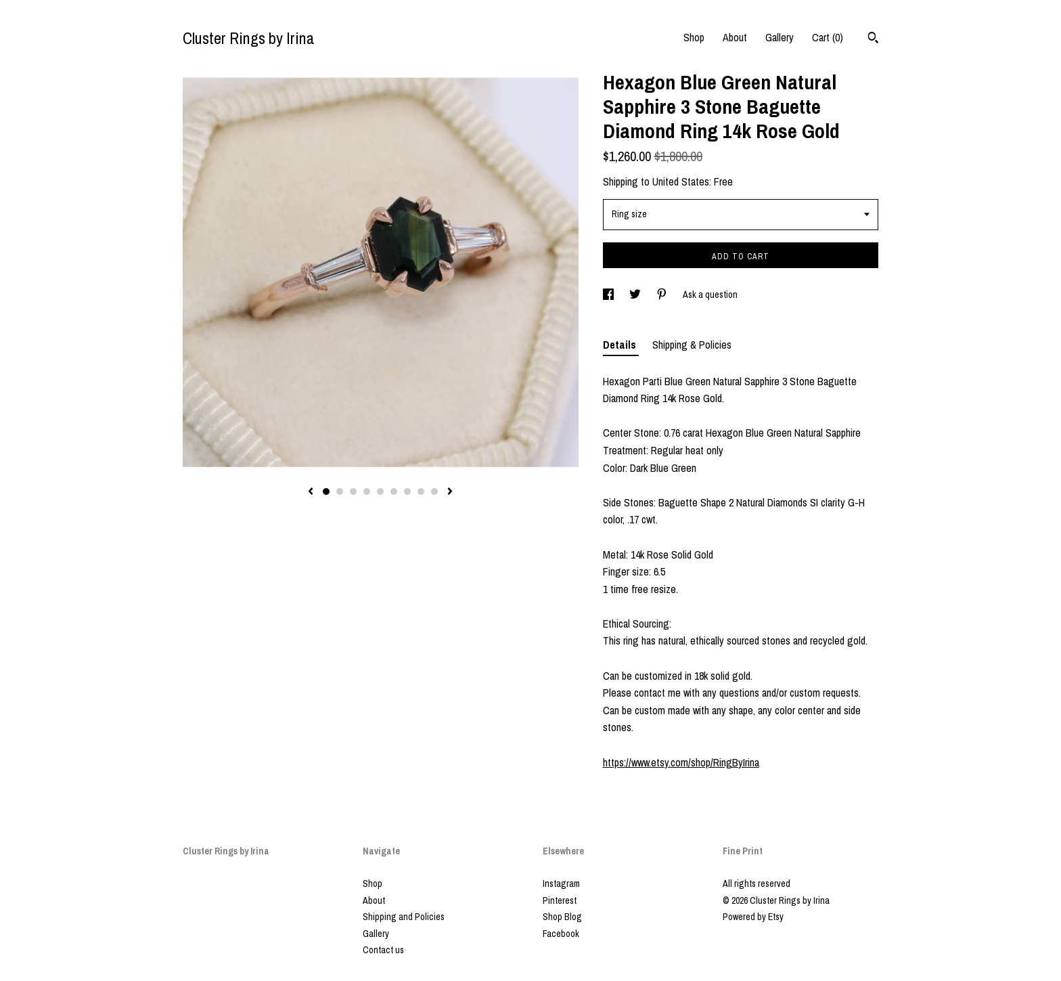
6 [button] (393, 491)
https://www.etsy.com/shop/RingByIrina (681, 762)
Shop (693, 37)
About (735, 37)
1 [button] (326, 491)
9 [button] (434, 491)
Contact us (383, 950)
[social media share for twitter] (636, 294)
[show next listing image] (450, 492)
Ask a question (710, 294)
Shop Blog (562, 917)
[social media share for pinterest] (662, 294)
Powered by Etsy (753, 917)
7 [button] (407, 491)
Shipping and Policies (404, 917)
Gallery (779, 37)
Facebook (561, 934)
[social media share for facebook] (609, 294)
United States (680, 181)
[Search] (873, 39)
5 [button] (380, 491)
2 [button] (339, 491)
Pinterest (560, 900)
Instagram (561, 883)
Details (621, 344)
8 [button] (420, 491)
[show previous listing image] (310, 492)
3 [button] (353, 491)
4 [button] (366, 491)
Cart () (827, 37)
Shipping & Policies (691, 344)
